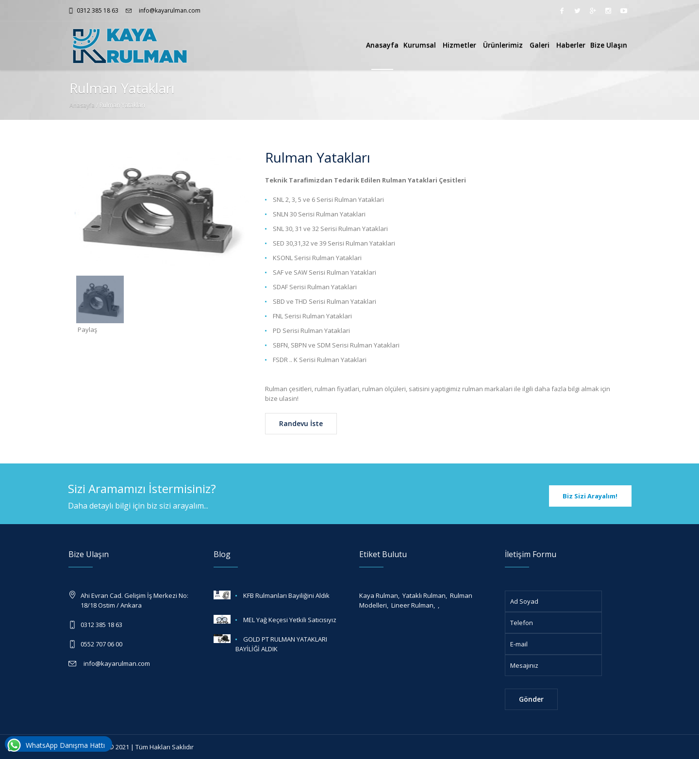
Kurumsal (420, 45)
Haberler (570, 45)
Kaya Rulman (378, 595)
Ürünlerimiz (504, 45)
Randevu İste (301, 423)
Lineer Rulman (412, 605)
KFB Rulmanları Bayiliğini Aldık (286, 595)
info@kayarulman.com (167, 10)
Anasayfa (382, 45)
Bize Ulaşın (608, 45)
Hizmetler (460, 45)
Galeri (540, 45)
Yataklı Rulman (424, 595)
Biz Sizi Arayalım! (590, 496)
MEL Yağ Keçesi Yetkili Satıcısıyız (289, 619)
